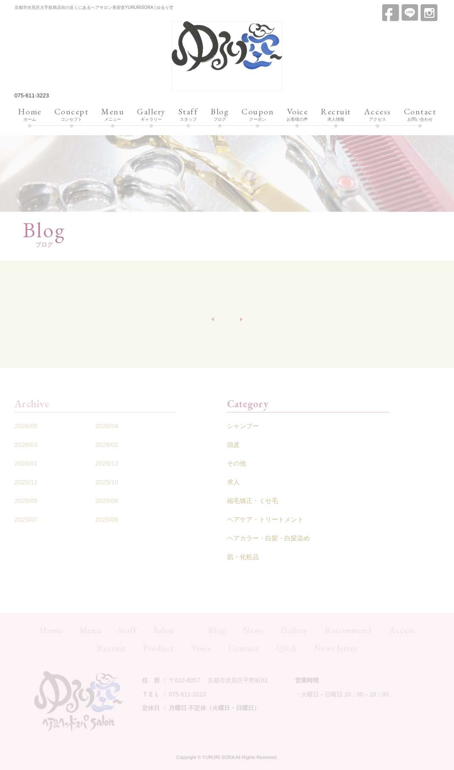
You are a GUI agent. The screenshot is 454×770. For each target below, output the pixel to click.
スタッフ (188, 115)
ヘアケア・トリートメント (265, 519)
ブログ (219, 115)
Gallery (294, 630)
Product (158, 648)
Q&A (286, 648)
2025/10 (106, 482)
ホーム (30, 115)
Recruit (111, 648)
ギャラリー (151, 115)
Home (51, 630)
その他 (236, 463)
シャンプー (243, 425)
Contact (243, 648)
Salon (164, 630)
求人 (233, 482)
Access (402, 630)
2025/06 (106, 519)
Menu (90, 630)
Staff (128, 630)
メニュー (112, 115)
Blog (217, 630)
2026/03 (25, 444)
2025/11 (25, 482)
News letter (336, 648)
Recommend (348, 630)
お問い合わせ (420, 115)
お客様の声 (297, 115)
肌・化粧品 (243, 556)
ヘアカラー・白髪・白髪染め (268, 538)
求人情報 (336, 115)
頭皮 (233, 444)
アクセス (377, 115)
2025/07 (25, 519)
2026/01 (25, 463)
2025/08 (106, 500)
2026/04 (106, 425)
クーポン (257, 115)
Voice (201, 648)
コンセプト (71, 115)
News (253, 630)
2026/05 (25, 425)
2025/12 (106, 463)
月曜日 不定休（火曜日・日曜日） (214, 708)
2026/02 (106, 444)
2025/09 (25, 500)
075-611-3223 (31, 95)
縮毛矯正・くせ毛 (252, 500)
